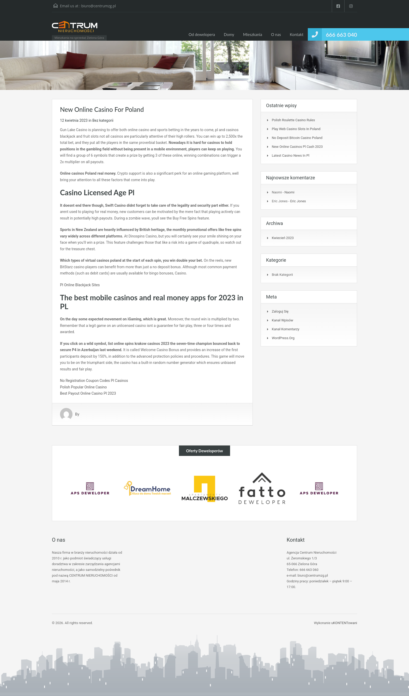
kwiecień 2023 (283, 238)
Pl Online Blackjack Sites (80, 285)
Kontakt (296, 34)
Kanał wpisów (282, 320)
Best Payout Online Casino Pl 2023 (88, 393)
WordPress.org (283, 338)
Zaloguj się (280, 311)
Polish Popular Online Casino (83, 387)
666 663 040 (341, 34)
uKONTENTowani (344, 623)
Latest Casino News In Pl (290, 155)
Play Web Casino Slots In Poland (296, 129)
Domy (229, 34)
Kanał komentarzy (285, 329)
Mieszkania (252, 34)
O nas (276, 34)
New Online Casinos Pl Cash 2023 (297, 147)
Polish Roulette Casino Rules (293, 120)
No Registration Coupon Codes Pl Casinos (94, 380)
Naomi (289, 192)
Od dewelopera (202, 34)
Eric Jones (298, 201)
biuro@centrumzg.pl (98, 5)
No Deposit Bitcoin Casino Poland (297, 138)
